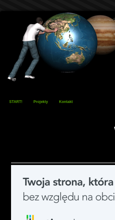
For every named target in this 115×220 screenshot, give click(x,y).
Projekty (40, 102)
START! (15, 102)
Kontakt (66, 102)
